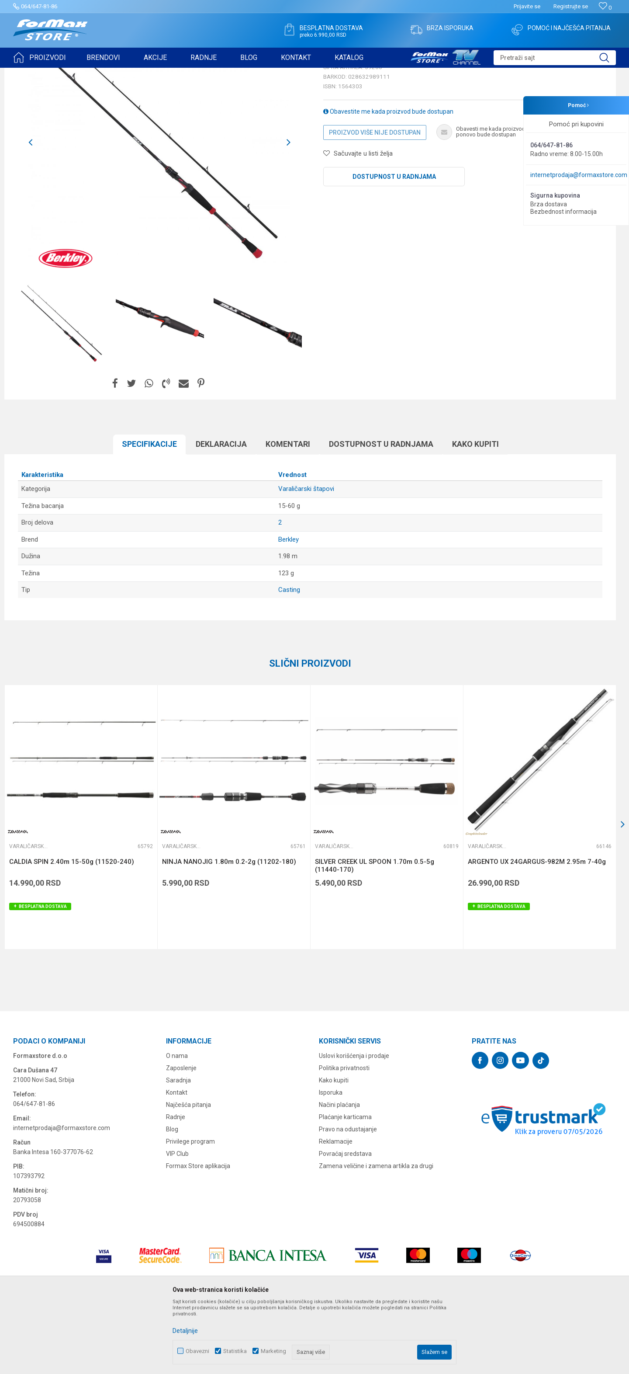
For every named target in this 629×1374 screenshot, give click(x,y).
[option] (62, 390)
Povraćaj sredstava (345, 1221)
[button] (555, 57)
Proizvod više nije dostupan (375, 200)
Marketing (273, 1351)
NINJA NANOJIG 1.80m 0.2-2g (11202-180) (229, 929)
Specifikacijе (149, 511)
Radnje (175, 1184)
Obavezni (197, 1351)
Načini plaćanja (339, 1172)
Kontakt (176, 1160)
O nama (177, 1123)
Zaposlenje (181, 1135)
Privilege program (190, 1209)
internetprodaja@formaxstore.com (578, 174)
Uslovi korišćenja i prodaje (354, 1123)
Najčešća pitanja (188, 1172)
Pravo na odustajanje (348, 1196)
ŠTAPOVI (91, 73)
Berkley (288, 607)
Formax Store (29, 73)
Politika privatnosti (344, 1135)
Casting (289, 657)
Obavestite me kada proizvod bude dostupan (388, 179)
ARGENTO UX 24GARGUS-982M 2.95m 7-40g (537, 929)
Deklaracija (221, 511)
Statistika (235, 1351)
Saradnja (178, 1147)
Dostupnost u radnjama (394, 244)
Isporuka (330, 1160)
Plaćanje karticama (345, 1184)
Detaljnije (185, 1330)
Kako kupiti (475, 511)
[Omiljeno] (605, 7)
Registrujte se (570, 6)
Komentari (288, 511)
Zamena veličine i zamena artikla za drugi (376, 1233)
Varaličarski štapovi (131, 73)
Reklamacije (336, 1209)
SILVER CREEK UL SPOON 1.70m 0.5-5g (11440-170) (374, 933)
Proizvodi (63, 73)
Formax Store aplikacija (198, 1233)
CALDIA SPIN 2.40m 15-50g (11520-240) (71, 929)
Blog (172, 1196)
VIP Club (177, 1221)
